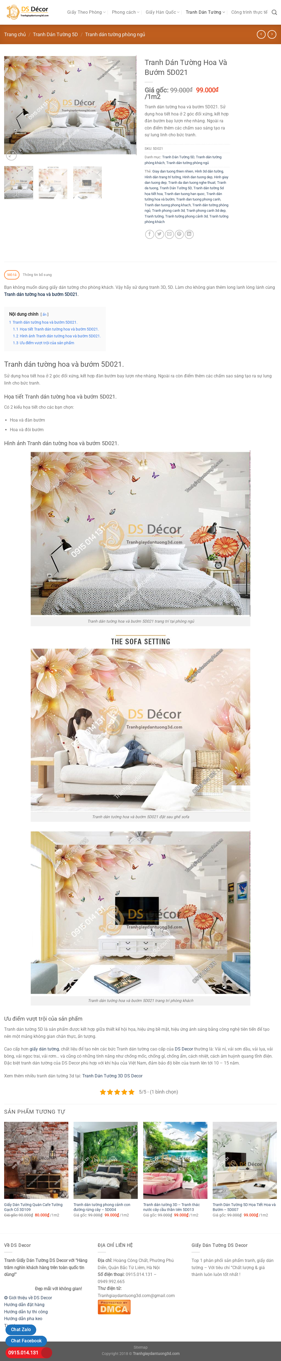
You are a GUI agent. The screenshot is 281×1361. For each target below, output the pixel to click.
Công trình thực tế (249, 12)
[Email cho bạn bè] (169, 234)
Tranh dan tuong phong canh (198, 199)
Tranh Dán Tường (205, 12)
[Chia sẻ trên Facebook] (149, 234)
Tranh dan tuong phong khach (168, 205)
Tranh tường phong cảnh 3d (186, 216)
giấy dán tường (44, 1049)
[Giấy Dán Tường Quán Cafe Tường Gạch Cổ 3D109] (36, 1160)
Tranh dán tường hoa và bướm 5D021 (40, 294)
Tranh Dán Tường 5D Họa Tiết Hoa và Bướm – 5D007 (244, 1207)
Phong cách (126, 12)
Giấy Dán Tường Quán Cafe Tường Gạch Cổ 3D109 (33, 1207)
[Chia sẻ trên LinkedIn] (189, 234)
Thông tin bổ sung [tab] (37, 275)
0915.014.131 (23, 1353)
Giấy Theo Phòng (86, 12)
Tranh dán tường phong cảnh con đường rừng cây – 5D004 (102, 1207)
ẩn (44, 314)
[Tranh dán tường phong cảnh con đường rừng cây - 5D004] (106, 1160)
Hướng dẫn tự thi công (26, 1311)
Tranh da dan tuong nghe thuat (191, 182)
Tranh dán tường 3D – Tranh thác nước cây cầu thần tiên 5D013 (171, 1207)
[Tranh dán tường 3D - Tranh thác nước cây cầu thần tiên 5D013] (175, 1160)
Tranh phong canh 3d (168, 210)
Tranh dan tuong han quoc (184, 194)
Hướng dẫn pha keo (23, 1318)
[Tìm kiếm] (274, 12)
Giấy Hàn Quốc (163, 12)
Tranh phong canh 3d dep (206, 210)
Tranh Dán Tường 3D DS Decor (112, 1075)
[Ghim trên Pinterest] (179, 234)
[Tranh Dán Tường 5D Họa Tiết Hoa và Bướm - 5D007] (245, 1160)
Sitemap (141, 1347)
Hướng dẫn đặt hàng (24, 1304)
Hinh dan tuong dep (197, 177)
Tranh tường (154, 216)
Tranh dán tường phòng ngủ (115, 34)
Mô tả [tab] (11, 275)
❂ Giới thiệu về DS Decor (28, 1297)
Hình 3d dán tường (209, 171)
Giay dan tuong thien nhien (172, 171)
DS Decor (184, 1049)
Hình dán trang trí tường (163, 177)
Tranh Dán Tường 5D (55, 34)
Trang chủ (15, 34)
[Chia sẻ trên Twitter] (159, 234)
